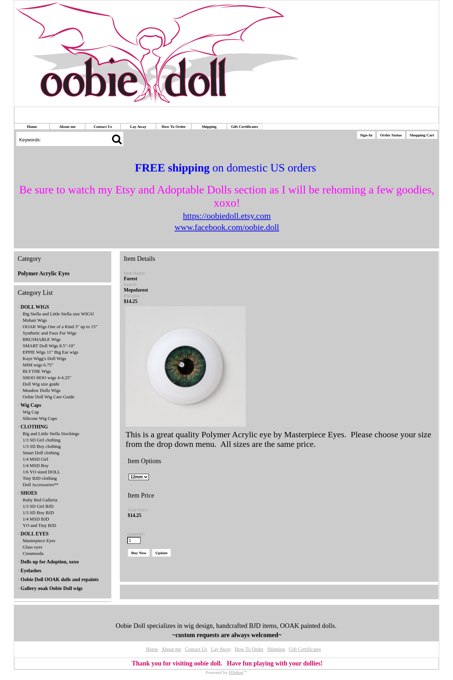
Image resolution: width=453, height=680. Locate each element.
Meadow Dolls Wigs (42, 390)
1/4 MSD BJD (36, 519)
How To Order (174, 126)
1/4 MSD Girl (35, 459)
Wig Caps (31, 405)
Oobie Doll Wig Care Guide (48, 396)
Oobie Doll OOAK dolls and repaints (60, 579)
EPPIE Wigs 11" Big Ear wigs (50, 352)
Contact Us (103, 126)
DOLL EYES (35, 533)
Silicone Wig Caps (40, 418)
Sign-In (366, 135)
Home (32, 126)
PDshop (236, 672)
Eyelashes (31, 570)
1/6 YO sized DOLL (41, 471)
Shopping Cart (422, 135)
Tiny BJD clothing (40, 478)
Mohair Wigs (35, 320)
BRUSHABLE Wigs (42, 339)
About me (67, 126)
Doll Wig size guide (41, 384)
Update (161, 553)
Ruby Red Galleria (40, 499)
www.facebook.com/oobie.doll (226, 227)
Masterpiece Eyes (39, 540)
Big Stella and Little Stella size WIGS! (58, 313)
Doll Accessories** (40, 484)
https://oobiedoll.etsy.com (227, 215)
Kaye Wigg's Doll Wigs (44, 358)
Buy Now (138, 553)
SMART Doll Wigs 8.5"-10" (49, 345)
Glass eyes (32, 547)
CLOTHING (34, 426)
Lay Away (138, 126)
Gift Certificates (244, 126)
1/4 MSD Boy (36, 465)
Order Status (391, 135)
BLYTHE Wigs (37, 371)
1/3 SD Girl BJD (38, 506)
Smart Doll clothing (41, 452)
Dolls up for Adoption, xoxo (50, 561)
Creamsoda (33, 553)
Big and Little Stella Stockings (51, 433)
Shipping (209, 126)
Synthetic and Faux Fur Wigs (50, 333)
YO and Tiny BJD (39, 525)
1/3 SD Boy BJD (38, 512)
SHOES (29, 493)
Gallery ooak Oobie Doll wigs (52, 588)
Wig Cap (31, 412)
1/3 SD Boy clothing (42, 446)
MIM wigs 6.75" (38, 364)
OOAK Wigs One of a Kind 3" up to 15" (60, 326)
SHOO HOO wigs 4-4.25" (47, 377)
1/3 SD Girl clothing (42, 440)
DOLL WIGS (35, 307)
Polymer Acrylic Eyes (43, 273)
